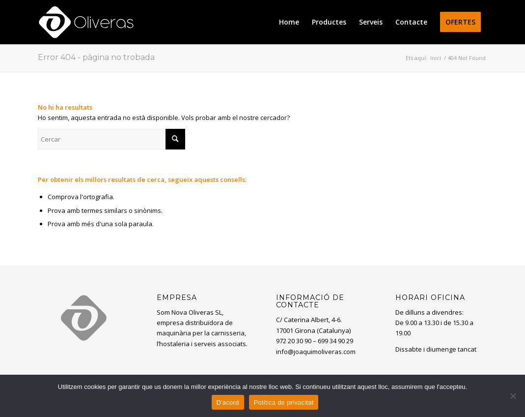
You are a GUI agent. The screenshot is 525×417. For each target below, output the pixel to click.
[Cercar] (111, 139)
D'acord (228, 402)
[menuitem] (289, 22)
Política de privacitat (284, 402)
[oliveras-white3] (86, 22)
